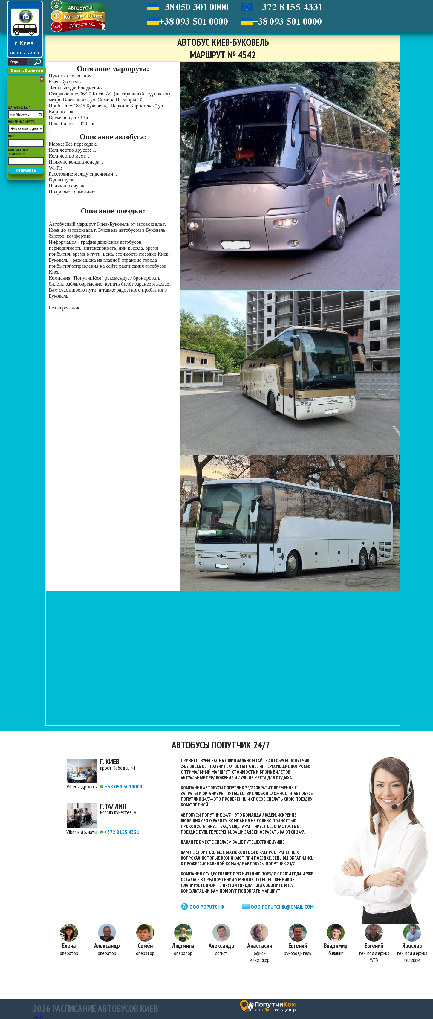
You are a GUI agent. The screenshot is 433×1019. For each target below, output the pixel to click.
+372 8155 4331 (119, 832)
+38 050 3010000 (121, 786)
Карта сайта (38, 1016)
